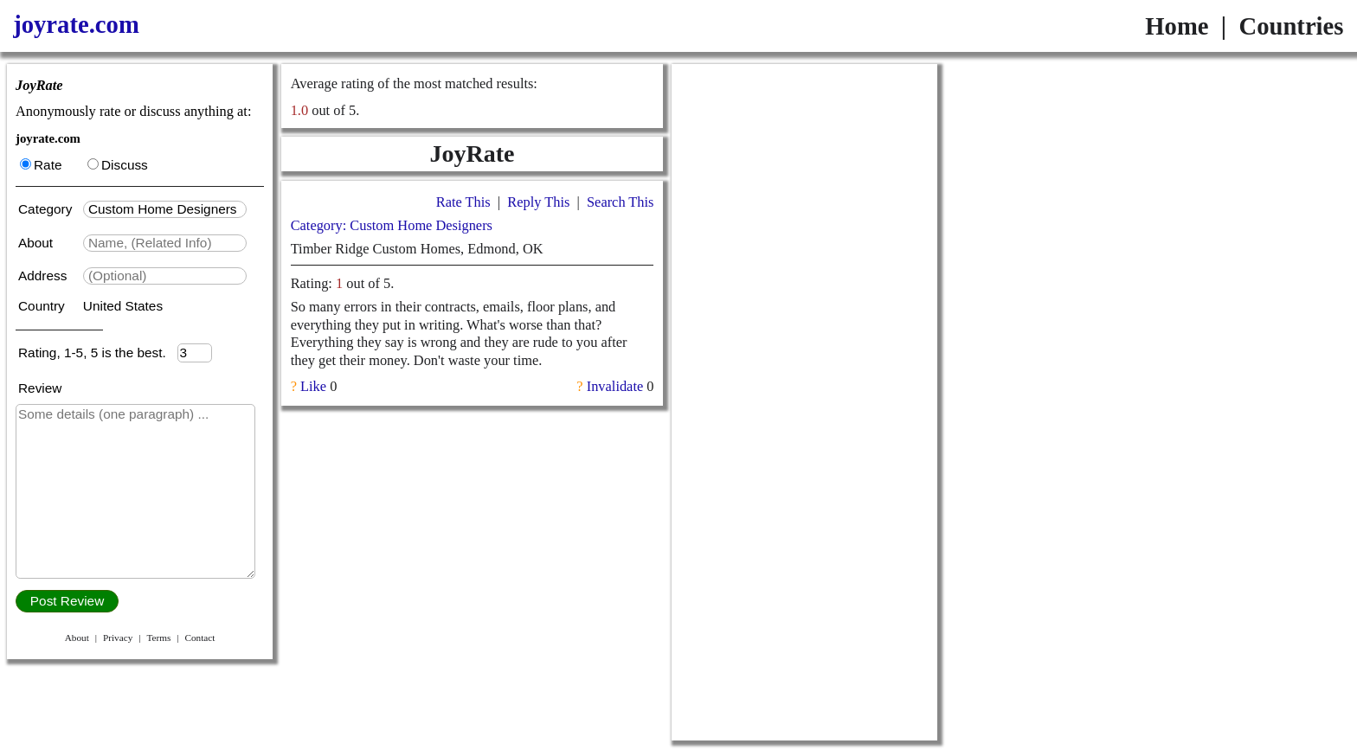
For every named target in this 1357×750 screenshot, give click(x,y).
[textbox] (165, 209)
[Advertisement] (804, 172)
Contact (199, 637)
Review (39, 388)
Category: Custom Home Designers (391, 225)
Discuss (117, 164)
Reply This (538, 202)
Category (49, 209)
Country (43, 305)
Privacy (117, 637)
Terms (158, 637)
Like (313, 386)
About (37, 242)
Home (1176, 26)
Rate (40, 164)
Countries (1290, 26)
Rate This (463, 202)
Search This (620, 202)
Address (44, 275)
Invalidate (615, 386)
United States (123, 305)
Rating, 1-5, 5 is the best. (97, 352)
